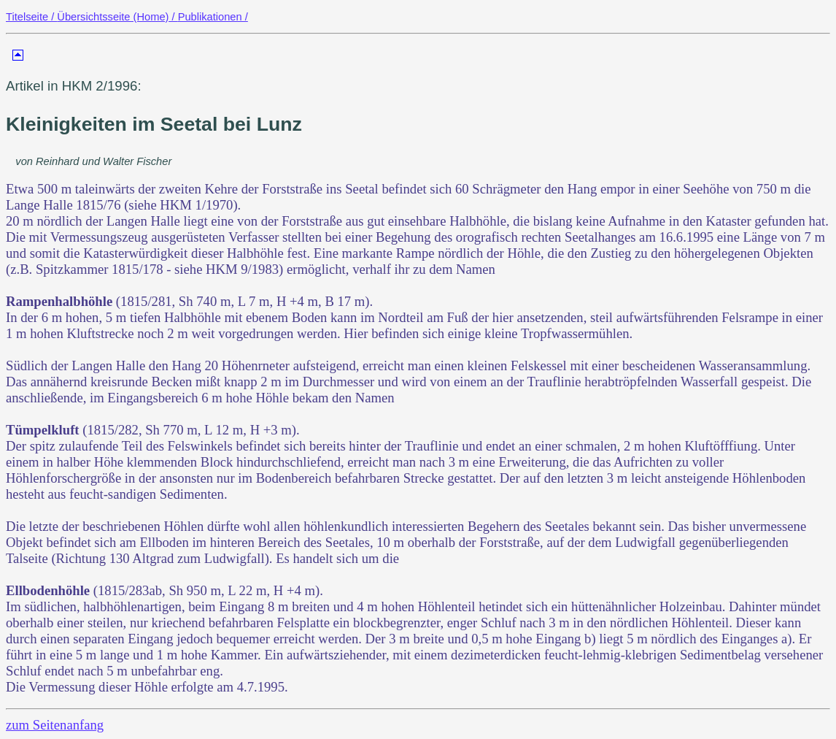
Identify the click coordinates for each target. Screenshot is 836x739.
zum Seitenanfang (55, 724)
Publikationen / (213, 17)
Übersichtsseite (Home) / (117, 17)
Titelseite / (31, 17)
